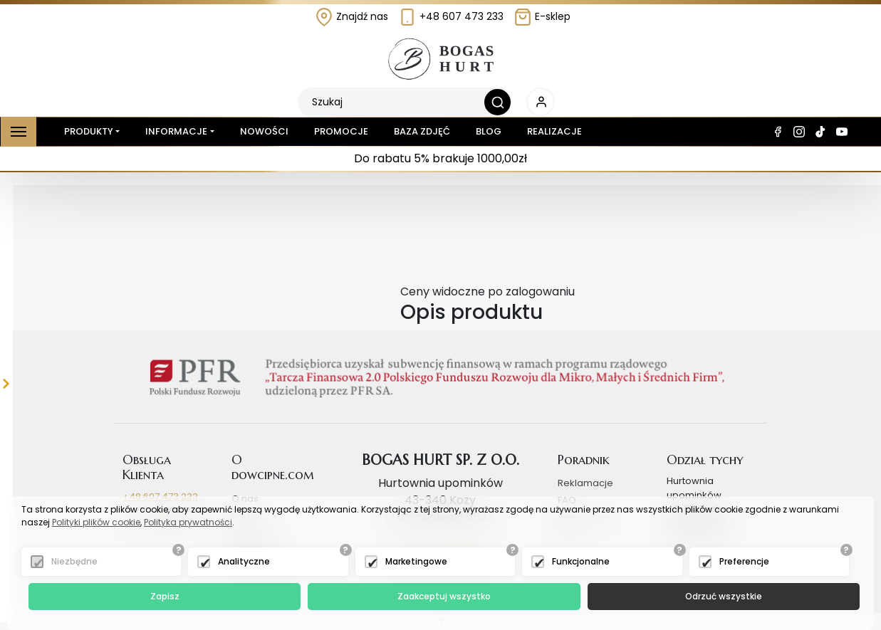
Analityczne (244, 561)
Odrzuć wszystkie (723, 596)
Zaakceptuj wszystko (444, 596)
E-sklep (542, 16)
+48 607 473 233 (451, 16)
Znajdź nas (351, 16)
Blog (488, 131)
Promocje (341, 131)
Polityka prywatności (188, 522)
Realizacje (554, 131)
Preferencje (744, 561)
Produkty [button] (85, 132)
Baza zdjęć (422, 131)
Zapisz (164, 596)
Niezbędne (74, 561)
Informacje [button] (176, 131)
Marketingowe (416, 561)
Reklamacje (585, 483)
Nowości (264, 131)
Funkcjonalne (581, 561)
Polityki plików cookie (96, 522)
